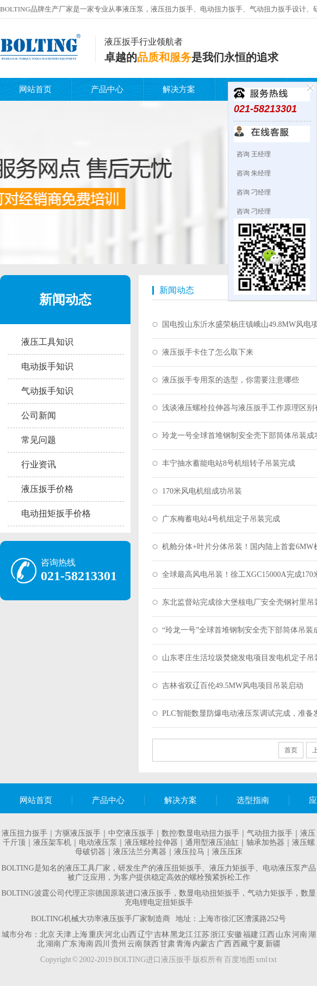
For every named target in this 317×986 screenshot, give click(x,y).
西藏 (240, 944)
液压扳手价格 (47, 489)
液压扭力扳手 (24, 833)
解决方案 (179, 89)
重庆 (96, 934)
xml (262, 959)
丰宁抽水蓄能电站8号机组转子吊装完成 (228, 463)
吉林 (161, 934)
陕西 (151, 944)
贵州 (118, 944)
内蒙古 (203, 944)
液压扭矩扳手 (179, 868)
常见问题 (38, 440)
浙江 (218, 934)
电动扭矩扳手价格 (56, 513)
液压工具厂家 (87, 868)
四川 (102, 944)
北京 (47, 934)
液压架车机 (52, 842)
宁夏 (256, 944)
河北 (112, 934)
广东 (69, 944)
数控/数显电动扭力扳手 (200, 833)
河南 (299, 934)
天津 (63, 934)
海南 (86, 944)
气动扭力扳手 (270, 833)
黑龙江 (181, 934)
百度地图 (239, 959)
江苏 (201, 934)
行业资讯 (38, 464)
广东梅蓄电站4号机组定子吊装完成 (221, 519)
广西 (224, 944)
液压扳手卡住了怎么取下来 (207, 352)
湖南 (53, 944)
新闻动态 (65, 300)
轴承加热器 (265, 842)
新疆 (273, 944)
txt (273, 959)
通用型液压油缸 (212, 842)
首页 (290, 750)
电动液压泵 (98, 842)
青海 (183, 944)
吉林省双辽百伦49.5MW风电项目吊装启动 (232, 685)
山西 (128, 934)
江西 (267, 934)
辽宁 (145, 934)
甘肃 (167, 944)
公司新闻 (38, 415)
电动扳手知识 (47, 366)
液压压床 (227, 852)
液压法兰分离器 (139, 852)
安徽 (234, 934)
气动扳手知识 (47, 390)
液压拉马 (189, 852)
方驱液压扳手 (78, 833)
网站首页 (35, 89)
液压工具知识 (47, 341)
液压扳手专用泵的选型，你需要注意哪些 (230, 380)
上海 (80, 934)
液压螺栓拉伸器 (151, 842)
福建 (250, 934)
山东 (283, 934)
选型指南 (253, 800)
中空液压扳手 (131, 833)
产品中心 (107, 89)
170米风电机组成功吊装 (202, 491)
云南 (134, 944)
